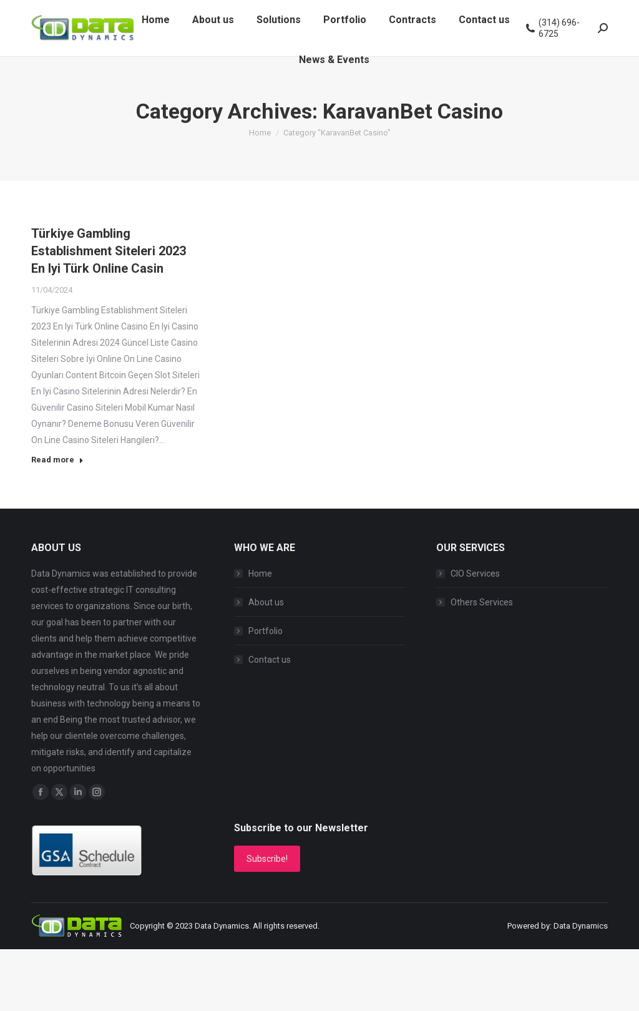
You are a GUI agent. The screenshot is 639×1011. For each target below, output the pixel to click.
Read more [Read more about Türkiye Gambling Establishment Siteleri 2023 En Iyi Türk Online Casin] (57, 459)
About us (266, 602)
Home (260, 574)
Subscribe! (267, 859)
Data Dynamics (222, 925)
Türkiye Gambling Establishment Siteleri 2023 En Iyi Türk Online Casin (108, 251)
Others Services (482, 602)
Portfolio (265, 631)
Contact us (269, 660)
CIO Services (475, 574)
